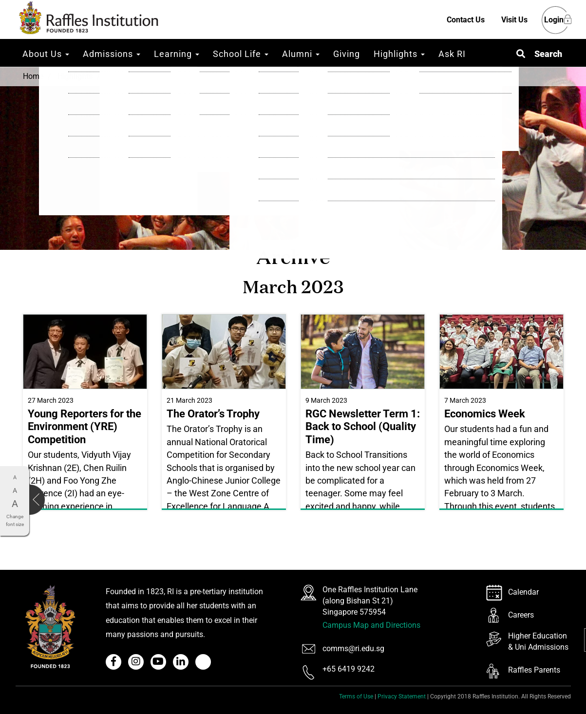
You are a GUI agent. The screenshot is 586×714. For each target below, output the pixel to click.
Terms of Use (356, 696)
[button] (539, 54)
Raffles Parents (534, 670)
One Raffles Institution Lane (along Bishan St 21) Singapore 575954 (369, 601)
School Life (240, 54)
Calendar (523, 592)
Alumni (301, 54)
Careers (521, 615)
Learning (176, 54)
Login (554, 20)
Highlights (399, 54)
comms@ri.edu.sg (353, 648)
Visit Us (514, 19)
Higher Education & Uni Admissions (538, 641)
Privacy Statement (402, 696)
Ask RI (452, 54)
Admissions (111, 54)
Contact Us (466, 19)
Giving (346, 54)
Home (33, 76)
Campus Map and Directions (371, 625)
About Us (45, 54)
